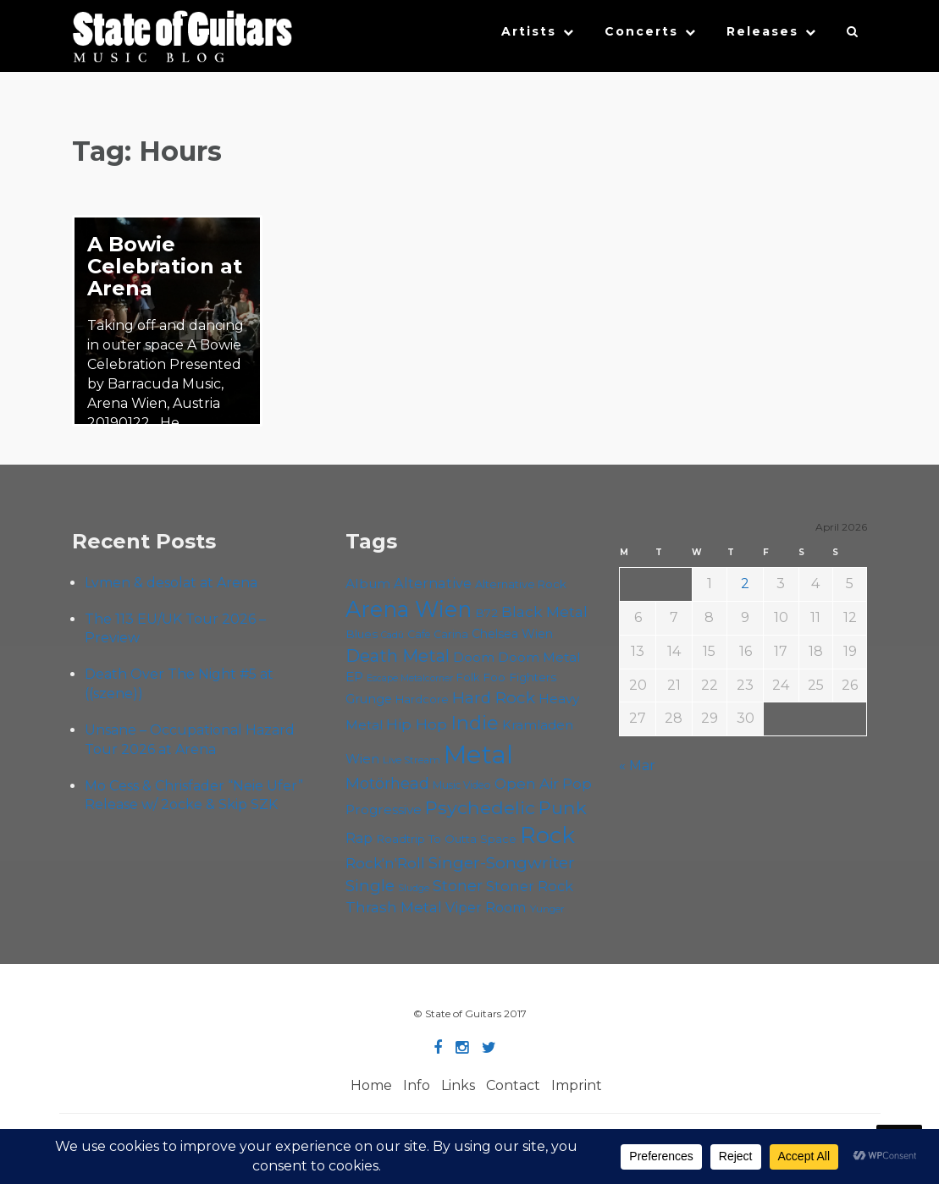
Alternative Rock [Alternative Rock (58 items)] (520, 584)
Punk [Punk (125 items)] (563, 807)
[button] (853, 35)
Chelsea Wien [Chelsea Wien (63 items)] (512, 634)
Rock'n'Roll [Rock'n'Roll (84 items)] (385, 863)
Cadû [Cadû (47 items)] (392, 635)
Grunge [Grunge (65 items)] (368, 699)
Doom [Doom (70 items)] (473, 657)
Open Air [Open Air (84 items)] (526, 783)
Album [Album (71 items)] (367, 583)
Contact (513, 1085)
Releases (762, 31)
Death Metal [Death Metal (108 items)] (397, 656)
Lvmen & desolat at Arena (171, 583)
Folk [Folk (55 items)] (467, 677)
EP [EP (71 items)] (354, 677)
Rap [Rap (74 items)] (359, 838)
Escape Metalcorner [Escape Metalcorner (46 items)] (410, 678)
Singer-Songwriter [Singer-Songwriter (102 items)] (501, 862)
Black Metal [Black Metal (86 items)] (544, 611)
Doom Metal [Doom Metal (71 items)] (539, 657)
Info (416, 1085)
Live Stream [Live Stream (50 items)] (411, 760)
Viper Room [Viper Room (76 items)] (486, 907)
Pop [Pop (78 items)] (577, 783)
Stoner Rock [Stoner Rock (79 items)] (529, 886)
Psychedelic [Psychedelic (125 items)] (480, 807)
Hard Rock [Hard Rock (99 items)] (493, 698)
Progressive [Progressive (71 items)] (383, 809)
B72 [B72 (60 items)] (486, 613)
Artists (528, 31)
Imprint (576, 1085)
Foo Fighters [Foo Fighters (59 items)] (519, 677)
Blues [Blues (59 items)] (361, 634)
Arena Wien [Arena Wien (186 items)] (408, 609)
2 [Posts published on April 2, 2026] (745, 583)
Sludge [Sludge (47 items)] (413, 888)
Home (371, 1085)
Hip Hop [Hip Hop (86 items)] (416, 724)
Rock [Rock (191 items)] (547, 835)
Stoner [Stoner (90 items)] (458, 886)
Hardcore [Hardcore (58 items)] (422, 699)
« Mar (637, 765)
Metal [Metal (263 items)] (478, 754)
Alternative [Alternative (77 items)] (433, 583)
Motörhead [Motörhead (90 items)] (387, 783)
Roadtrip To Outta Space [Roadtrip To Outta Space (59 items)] (446, 838)
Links (458, 1085)
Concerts (641, 31)
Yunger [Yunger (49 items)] (547, 909)
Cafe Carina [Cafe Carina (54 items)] (437, 634)
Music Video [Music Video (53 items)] (462, 785)
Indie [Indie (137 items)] (474, 723)
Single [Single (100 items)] (370, 885)
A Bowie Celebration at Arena (164, 266)
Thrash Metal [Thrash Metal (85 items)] (393, 907)
